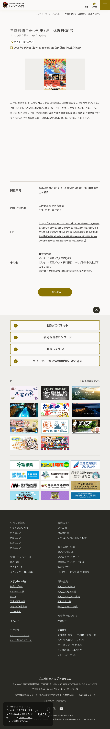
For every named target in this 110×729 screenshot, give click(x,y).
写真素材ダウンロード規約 (71, 562)
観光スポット (16, 586)
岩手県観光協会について (26, 694)
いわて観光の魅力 (19, 527)
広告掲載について (91, 380)
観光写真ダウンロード (68, 557)
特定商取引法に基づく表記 (71, 649)
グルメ (13, 596)
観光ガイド (63, 527)
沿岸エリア (15, 542)
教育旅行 (62, 620)
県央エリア (15, 532)
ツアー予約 (15, 611)
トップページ (41, 14)
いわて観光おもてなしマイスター (73, 537)
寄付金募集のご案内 (68, 606)
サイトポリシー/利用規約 (70, 644)
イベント (56, 14)
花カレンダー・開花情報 (21, 572)
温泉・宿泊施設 (17, 601)
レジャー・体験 (17, 591)
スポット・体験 (18, 581)
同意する (42, 713)
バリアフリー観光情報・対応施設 (73, 572)
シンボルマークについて (55, 700)
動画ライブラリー (66, 567)
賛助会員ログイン (66, 586)
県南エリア (15, 537)
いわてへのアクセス (19, 635)
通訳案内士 (63, 532)
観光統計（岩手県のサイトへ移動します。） (58, 694)
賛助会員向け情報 (67, 591)
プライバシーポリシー (68, 654)
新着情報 (62, 629)
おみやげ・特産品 (18, 606)
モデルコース (16, 567)
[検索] (86, 5)
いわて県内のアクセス (21, 640)
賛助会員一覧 (64, 601)
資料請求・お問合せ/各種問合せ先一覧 (77, 635)
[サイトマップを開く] (105, 5)
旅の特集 (14, 562)
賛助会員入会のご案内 (69, 596)
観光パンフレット (66, 552)
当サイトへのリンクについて (71, 639)
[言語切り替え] (94, 5)
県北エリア (15, 547)
